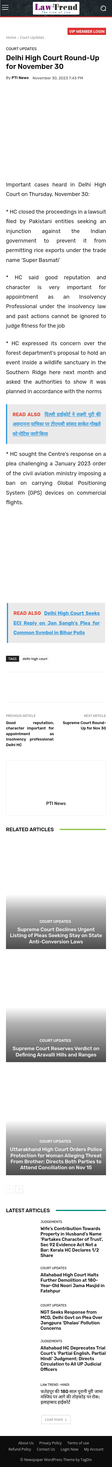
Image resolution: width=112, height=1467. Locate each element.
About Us (25, 1443)
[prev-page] (9, 1189)
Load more (56, 1419)
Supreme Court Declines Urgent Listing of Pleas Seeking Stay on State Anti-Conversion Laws (56, 935)
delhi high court (35, 658)
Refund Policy (20, 1449)
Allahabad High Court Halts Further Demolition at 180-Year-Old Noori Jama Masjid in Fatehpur (73, 1283)
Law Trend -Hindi (55, 1384)
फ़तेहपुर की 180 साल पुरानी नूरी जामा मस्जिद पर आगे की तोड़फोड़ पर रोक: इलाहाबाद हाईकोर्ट (72, 1397)
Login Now (69, 1449)
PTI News (20, 78)
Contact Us (46, 1449)
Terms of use (78, 1443)
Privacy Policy (50, 1443)
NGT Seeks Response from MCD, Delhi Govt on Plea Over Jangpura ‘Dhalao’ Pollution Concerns (71, 1320)
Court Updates (32, 37)
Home (11, 37)
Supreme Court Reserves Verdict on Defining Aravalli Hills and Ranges (56, 1051)
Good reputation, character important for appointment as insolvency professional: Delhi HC (30, 734)
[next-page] (19, 1189)
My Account (93, 1449)
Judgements (51, 1222)
